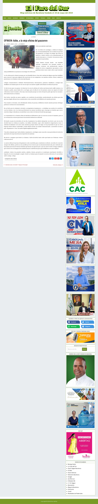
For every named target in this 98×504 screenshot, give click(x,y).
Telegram (86, 326)
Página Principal (22, 164)
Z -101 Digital (71, 483)
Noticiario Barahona (73, 475)
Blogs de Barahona (73, 487)
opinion (34, 37)
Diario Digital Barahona (74, 468)
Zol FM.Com (71, 479)
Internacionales (30, 18)
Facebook (72, 322)
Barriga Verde (72, 464)
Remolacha (71, 485)
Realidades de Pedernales (75, 493)
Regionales (22, 18)
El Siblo (70, 470)
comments (22, 44)
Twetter (85, 322)
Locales (9, 18)
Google (70, 477)
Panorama (71, 489)
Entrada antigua (57, 164)
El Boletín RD (71, 481)
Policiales (43, 18)
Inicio (5, 18)
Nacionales (15, 18)
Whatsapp (72, 326)
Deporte (37, 18)
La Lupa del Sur (72, 466)
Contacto (58, 18)
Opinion (48, 18)
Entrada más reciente (11, 164)
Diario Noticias (72, 473)
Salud (53, 18)
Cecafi (69, 491)
